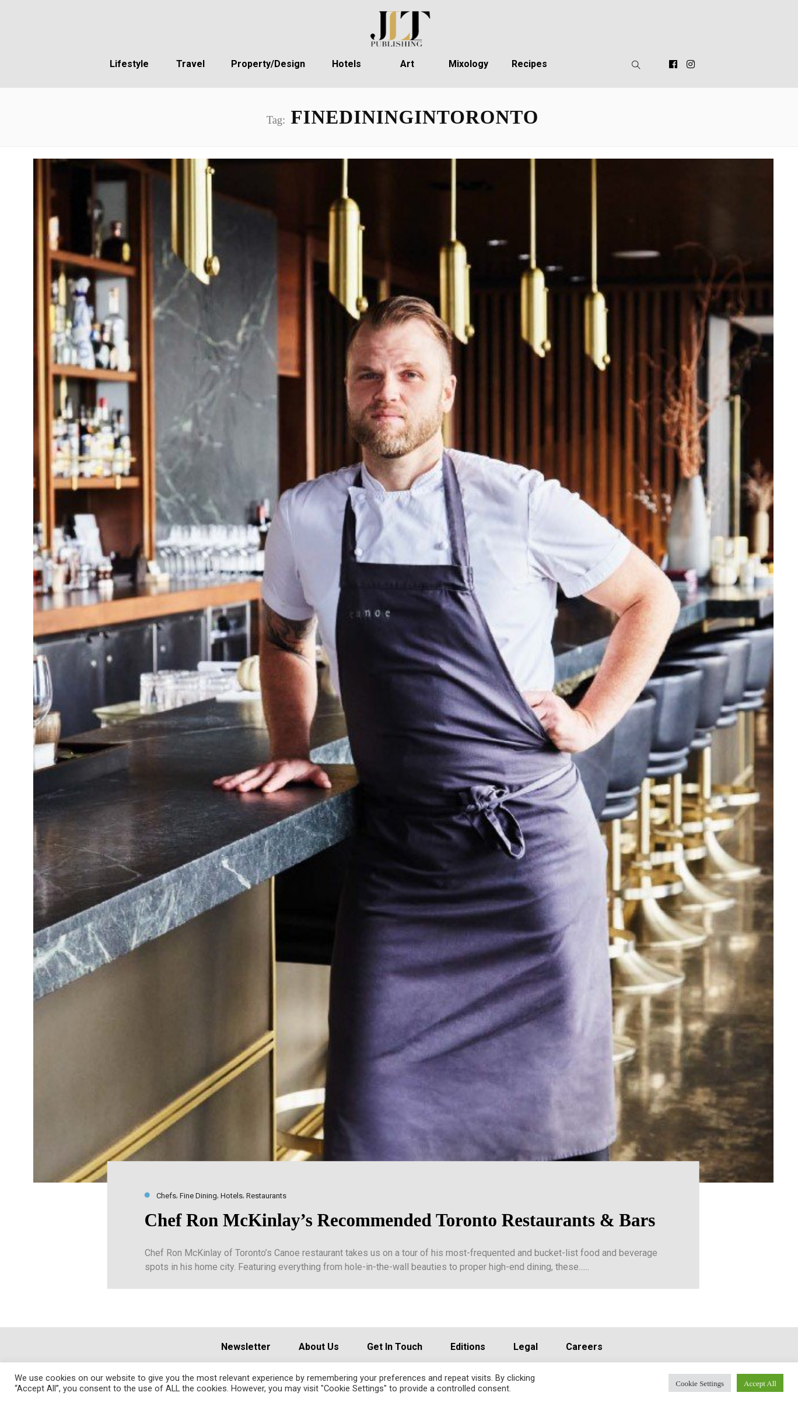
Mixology (468, 63)
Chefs (166, 1195)
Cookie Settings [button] (700, 1383)
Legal (525, 1346)
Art (407, 63)
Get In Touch (394, 1346)
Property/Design (268, 63)
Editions (467, 1346)
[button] (633, 64)
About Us (319, 1346)
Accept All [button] (760, 1383)
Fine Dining (198, 1195)
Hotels (346, 63)
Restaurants (266, 1195)
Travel (190, 63)
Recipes (529, 63)
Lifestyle (129, 63)
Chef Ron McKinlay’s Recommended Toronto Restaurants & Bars (400, 1221)
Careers (584, 1346)
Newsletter (246, 1346)
